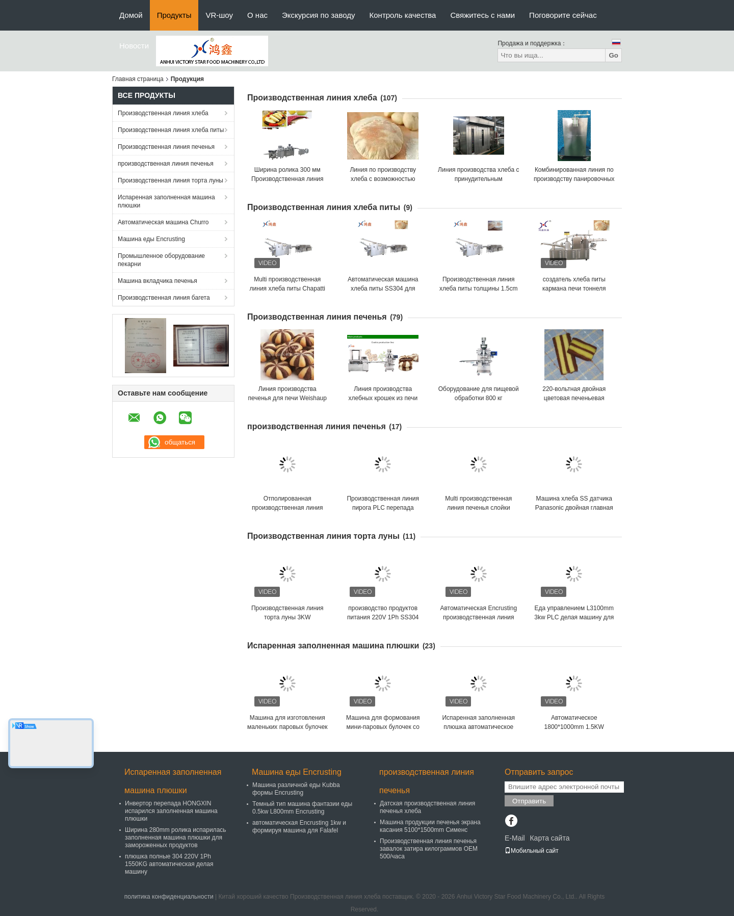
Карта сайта (549, 838)
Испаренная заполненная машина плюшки (166, 201)
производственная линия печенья (166, 163)
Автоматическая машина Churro (163, 222)
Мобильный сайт (532, 850)
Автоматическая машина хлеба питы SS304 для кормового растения (383, 288)
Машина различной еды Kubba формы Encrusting (296, 788)
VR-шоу (219, 15)
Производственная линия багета (164, 297)
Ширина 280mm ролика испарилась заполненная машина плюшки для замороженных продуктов (175, 837)
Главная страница (138, 79)
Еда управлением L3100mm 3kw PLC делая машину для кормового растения (574, 617)
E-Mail (515, 838)
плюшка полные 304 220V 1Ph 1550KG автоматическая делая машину (169, 864)
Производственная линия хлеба (163, 113)
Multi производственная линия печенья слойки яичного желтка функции (478, 507)
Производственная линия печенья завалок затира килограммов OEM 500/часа (429, 849)
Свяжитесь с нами (482, 15)
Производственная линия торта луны (170, 180)
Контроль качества (403, 15)
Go (613, 55)
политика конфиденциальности (169, 896)
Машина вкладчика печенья (157, 280)
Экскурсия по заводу (318, 15)
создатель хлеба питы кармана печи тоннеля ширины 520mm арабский (574, 288)
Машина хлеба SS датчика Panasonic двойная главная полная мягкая (574, 507)
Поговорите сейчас (563, 15)
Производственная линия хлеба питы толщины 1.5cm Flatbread (478, 288)
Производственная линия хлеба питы (171, 130)
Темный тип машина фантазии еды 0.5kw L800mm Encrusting (302, 807)
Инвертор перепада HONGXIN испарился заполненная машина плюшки (171, 811)
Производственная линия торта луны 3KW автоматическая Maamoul (287, 617)
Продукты (174, 15)
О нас (257, 15)
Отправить (529, 801)
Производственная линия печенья (166, 146)
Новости (134, 45)
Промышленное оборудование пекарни (161, 260)
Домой (131, 15)
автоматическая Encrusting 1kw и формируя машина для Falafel (299, 826)
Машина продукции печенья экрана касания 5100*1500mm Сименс (430, 826)
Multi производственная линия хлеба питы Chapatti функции (287, 288)
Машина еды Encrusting (151, 239)
